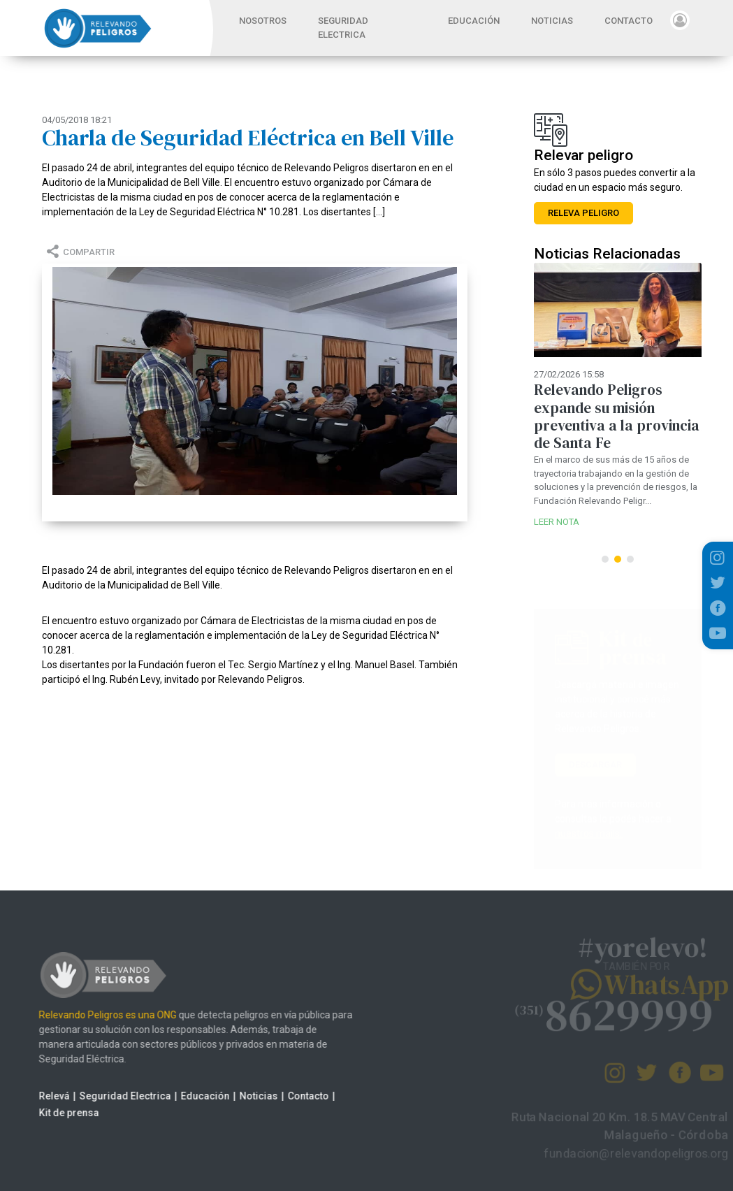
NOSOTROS (262, 20)
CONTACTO (628, 20)
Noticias (246, 1096)
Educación (192, 1096)
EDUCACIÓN (474, 20)
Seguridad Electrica (113, 1096)
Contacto (296, 1096)
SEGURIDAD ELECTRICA (343, 27)
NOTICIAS (552, 20)
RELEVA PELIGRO (583, 213)
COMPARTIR (79, 252)
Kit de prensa (57, 1112)
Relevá (42, 1096)
